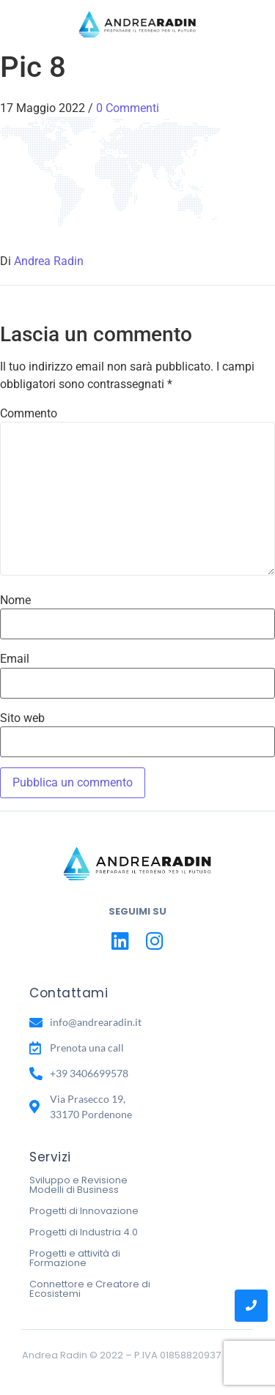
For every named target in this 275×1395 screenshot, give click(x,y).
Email (14, 659)
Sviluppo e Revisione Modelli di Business (78, 1185)
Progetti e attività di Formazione (74, 1258)
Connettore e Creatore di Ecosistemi (89, 1289)
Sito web (22, 718)
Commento (28, 414)
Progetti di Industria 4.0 (83, 1232)
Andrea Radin (49, 261)
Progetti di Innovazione (84, 1211)
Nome (15, 600)
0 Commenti (127, 108)
